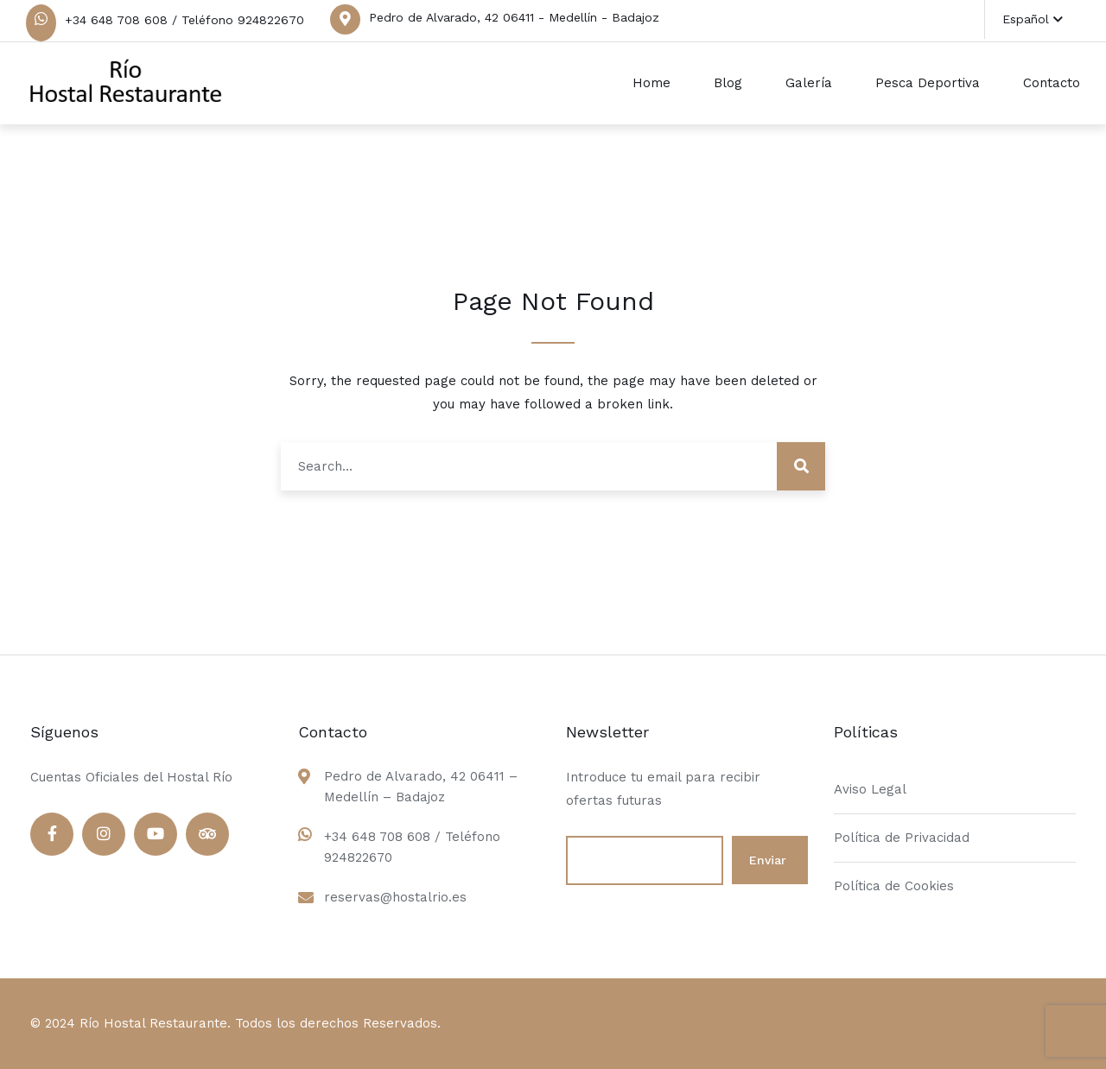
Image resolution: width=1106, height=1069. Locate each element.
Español (1032, 19)
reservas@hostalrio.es (395, 897)
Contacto (1051, 83)
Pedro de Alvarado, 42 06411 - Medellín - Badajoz (514, 17)
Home (651, 83)
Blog (728, 83)
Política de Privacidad (901, 837)
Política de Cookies (894, 886)
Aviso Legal (870, 789)
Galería (808, 83)
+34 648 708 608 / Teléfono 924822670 (184, 20)
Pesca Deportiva (927, 83)
